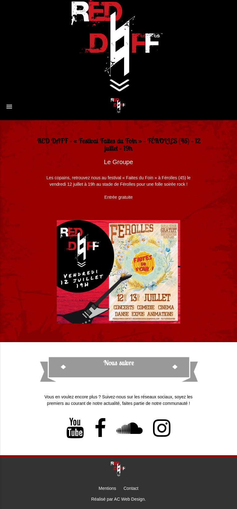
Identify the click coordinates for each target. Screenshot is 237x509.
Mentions (107, 488)
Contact (130, 488)
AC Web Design (129, 499)
